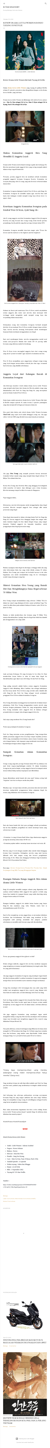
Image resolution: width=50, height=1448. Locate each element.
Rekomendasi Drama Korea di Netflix (25, 1198)
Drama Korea (10, 1198)
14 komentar (12, 1346)
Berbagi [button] (5, 1196)
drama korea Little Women (17, 88)
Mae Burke (31, 1442)
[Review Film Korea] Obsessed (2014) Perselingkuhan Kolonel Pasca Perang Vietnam (24, 1420)
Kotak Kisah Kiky (11, 7)
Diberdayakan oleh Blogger (25, 1439)
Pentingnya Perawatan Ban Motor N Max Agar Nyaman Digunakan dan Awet (24, 1341)
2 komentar (12, 1426)
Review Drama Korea (9, 1201)
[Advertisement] (25, 1273)
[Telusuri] (46, 3)
